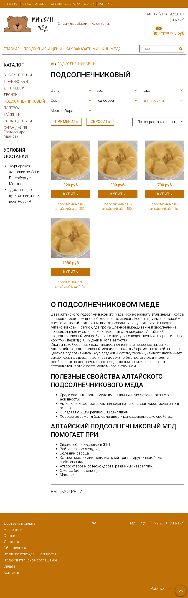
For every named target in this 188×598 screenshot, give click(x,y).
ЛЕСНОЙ (11, 95)
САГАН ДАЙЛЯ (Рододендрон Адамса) (15, 132)
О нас (26, 3)
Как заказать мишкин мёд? (93, 49)
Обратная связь (17, 548)
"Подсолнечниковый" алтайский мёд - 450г (118, 206)
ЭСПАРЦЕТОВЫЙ (18, 121)
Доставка (12, 542)
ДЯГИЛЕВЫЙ (14, 88)
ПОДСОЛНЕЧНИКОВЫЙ (23, 101)
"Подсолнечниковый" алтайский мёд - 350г (70, 206)
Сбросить (100, 121)
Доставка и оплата (20, 523)
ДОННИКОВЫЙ (16, 81)
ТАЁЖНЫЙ (12, 114)
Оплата (9, 566)
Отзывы (41, 3)
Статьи (89, 3)
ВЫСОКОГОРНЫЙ (18, 75)
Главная (12, 3)
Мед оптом (13, 529)
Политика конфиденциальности (30, 554)
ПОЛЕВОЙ (12, 108)
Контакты (105, 3)
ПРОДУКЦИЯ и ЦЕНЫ (42, 49)
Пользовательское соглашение (30, 560)
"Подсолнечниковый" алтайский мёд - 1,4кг (70, 284)
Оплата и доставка (65, 3)
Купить (70, 194)
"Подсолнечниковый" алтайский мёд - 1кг (164, 206)
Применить (66, 121)
